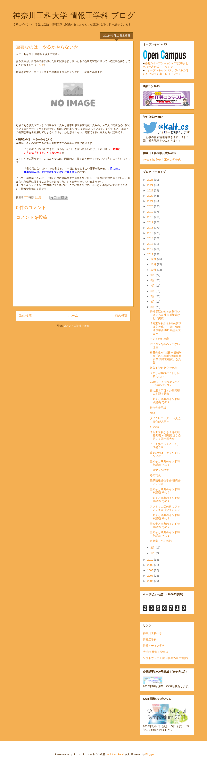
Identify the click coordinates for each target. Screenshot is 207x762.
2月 (152, 547)
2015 (150, 233)
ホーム (73, 315)
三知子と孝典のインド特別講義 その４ (165, 499)
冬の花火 (155, 475)
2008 (150, 570)
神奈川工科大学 (152, 633)
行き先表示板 (158, 407)
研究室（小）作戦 (161, 540)
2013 (150, 243)
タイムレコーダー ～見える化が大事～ (165, 420)
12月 (153, 259)
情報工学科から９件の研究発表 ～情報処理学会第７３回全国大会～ (165, 435)
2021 (150, 201)
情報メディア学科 (154, 645)
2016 (150, 227)
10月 (153, 269)
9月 (152, 275)
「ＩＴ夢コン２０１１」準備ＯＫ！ (165, 446)
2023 (150, 190)
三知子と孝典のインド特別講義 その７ (165, 401)
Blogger (149, 754)
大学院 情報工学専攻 (155, 651)
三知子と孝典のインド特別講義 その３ (165, 517)
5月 (152, 296)
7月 (152, 285)
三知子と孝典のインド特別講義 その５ (165, 491)
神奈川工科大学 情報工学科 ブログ (74, 15)
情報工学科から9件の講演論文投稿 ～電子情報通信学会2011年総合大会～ (165, 328)
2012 (150, 249)
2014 (150, 238)
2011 (150, 254)
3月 (152, 307)
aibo (152, 412)
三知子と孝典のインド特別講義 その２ (165, 525)
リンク (40, 64)
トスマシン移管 (159, 470)
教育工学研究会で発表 (163, 367)
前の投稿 (121, 315)
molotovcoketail (115, 754)
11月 (153, 264)
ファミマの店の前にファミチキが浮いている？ (165, 508)
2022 (150, 195)
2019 (150, 211)
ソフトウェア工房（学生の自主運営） (166, 658)
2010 (150, 559)
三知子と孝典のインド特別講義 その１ (165, 534)
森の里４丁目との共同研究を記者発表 (165, 392)
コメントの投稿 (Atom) (76, 325)
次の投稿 (25, 315)
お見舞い (155, 426)
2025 (150, 179)
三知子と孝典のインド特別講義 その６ (165, 463)
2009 (150, 564)
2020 (150, 206)
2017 (150, 222)
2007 (150, 575)
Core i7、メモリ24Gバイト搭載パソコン (165, 383)
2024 (150, 185)
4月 (152, 301)
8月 (152, 280)
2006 (150, 580)
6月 (152, 291)
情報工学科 (150, 639)
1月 (152, 553)
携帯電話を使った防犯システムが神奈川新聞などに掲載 (165, 315)
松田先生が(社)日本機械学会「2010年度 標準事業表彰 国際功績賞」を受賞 (166, 357)
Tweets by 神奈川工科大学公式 (162, 159)
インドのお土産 (159, 338)
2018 (150, 217)
